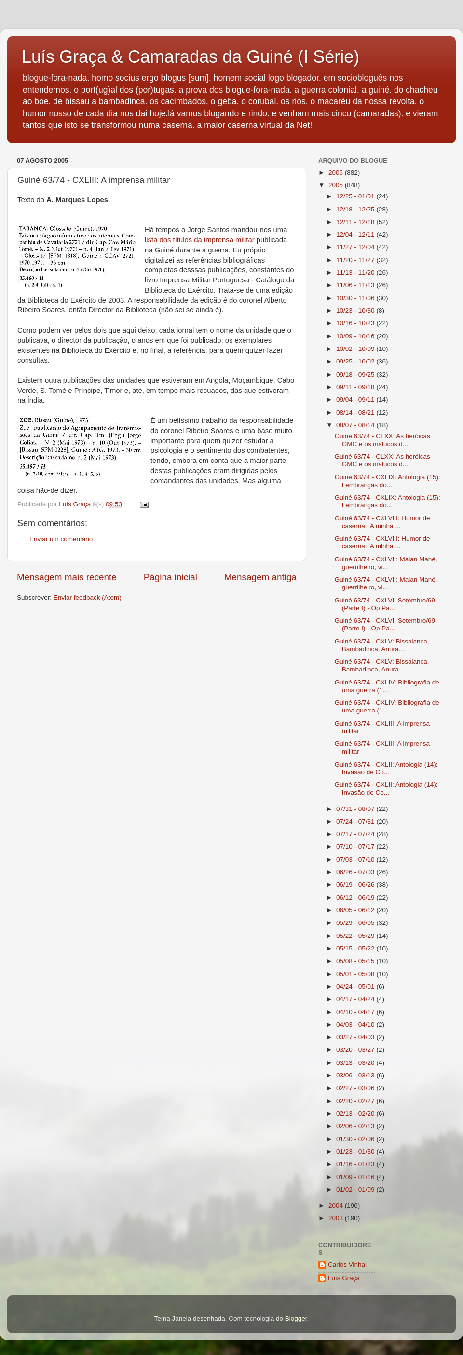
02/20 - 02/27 (356, 1100)
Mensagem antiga (260, 577)
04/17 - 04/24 (356, 999)
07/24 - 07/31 (356, 821)
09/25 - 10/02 (356, 361)
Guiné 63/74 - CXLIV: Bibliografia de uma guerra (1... (387, 686)
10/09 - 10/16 (356, 336)
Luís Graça (344, 1278)
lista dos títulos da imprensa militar (201, 240)
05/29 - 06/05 (356, 922)
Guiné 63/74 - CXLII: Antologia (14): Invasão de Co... (386, 768)
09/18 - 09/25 (356, 374)
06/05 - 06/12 (356, 910)
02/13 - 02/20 (356, 1113)
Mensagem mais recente (67, 577)
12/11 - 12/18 (356, 221)
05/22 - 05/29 (356, 935)
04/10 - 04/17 (356, 1012)
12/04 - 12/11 (356, 234)
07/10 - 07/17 (356, 846)
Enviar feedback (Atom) (88, 597)
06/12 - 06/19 (356, 897)
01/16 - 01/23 (356, 1164)
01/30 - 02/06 (356, 1139)
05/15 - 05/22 (356, 948)
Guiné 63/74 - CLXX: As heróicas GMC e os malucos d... (382, 440)
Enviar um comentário (61, 539)
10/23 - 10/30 (356, 310)
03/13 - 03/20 (356, 1062)
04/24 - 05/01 (356, 986)
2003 (336, 1218)
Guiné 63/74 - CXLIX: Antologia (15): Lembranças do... (387, 481)
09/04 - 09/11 (356, 399)
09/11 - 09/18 (356, 387)
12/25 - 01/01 (356, 196)
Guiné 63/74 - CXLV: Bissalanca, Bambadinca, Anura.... (382, 645)
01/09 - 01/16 (356, 1177)
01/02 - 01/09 (356, 1189)
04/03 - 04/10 (356, 1024)
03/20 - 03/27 (356, 1049)
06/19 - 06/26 (356, 884)
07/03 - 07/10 (356, 859)
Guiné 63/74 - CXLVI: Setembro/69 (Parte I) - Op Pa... (385, 604)
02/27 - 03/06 (356, 1087)
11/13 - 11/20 (356, 272)
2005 (336, 185)
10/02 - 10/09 (356, 348)
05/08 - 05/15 (356, 960)
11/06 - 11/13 (356, 285)
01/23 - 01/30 (356, 1151)
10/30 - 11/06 (356, 298)
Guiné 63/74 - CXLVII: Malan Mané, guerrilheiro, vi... (386, 563)
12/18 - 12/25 (356, 209)
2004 (336, 1205)
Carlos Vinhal (347, 1264)
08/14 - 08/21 (356, 412)
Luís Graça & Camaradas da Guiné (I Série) (190, 57)
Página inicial (170, 577)
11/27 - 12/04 (356, 247)
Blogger (296, 1318)
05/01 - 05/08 (356, 974)
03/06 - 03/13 (356, 1075)
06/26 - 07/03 (356, 872)
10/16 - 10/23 (356, 323)
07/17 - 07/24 (356, 834)
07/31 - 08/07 (356, 808)
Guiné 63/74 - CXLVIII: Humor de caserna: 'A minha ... (382, 522)
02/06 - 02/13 (356, 1126)
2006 (336, 172)
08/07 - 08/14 (356, 425)
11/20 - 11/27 (356, 260)
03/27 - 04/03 (356, 1037)
